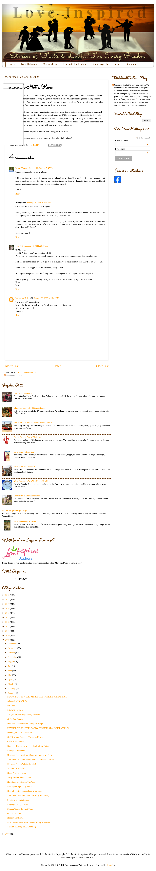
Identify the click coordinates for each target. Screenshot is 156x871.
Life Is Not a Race (15, 710)
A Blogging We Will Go (17, 701)
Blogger (110, 865)
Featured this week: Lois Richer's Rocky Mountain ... (29, 822)
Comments (9, 375)
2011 (7, 631)
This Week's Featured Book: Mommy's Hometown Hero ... (31, 759)
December (12, 644)
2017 (7, 604)
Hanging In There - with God (19, 733)
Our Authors (50, 64)
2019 (7, 595)
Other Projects (100, 64)
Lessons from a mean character (27, 496)
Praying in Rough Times (17, 804)
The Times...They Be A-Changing (21, 827)
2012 (7, 626)
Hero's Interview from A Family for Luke (24, 791)
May (10, 675)
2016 (7, 608)
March (11, 684)
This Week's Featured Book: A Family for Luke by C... (30, 795)
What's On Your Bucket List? (26, 466)
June (10, 670)
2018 (7, 599)
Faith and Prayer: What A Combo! (21, 764)
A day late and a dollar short (19, 777)
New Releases (29, 64)
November (12, 648)
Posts (115, 85)
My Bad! (11, 706)
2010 (7, 635)
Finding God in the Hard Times (20, 809)
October (11, 653)
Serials (117, 64)
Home (11, 64)
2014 (7, 617)
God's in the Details (15, 741)
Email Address (131, 140)
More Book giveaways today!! (15, 510)
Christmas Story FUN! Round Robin (29, 408)
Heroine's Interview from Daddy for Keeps (25, 723)
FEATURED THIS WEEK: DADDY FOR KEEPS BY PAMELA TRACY (38, 728)
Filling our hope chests (17, 750)
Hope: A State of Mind (16, 773)
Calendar (132, 64)
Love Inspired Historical (24, 452)
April (10, 679)
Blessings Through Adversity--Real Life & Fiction (28, 746)
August (11, 661)
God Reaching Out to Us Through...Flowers (25, 737)
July (10, 666)
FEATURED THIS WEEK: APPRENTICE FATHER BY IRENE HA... (37, 697)
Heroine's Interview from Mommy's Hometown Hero (29, 755)
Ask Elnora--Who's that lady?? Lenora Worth (33, 422)
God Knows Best (14, 813)
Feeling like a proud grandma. (19, 786)
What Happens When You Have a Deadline (32, 481)
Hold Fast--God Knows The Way (21, 782)
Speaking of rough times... (18, 800)
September (12, 657)
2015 (7, 613)
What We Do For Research (25, 521)
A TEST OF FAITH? (16, 768)
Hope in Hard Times (15, 818)
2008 (7, 834)
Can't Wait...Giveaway (23, 393)
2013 (7, 622)
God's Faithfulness (15, 719)
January (11, 693)
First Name (131, 149)
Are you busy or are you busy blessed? (23, 715)
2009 (7, 640)
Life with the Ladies (74, 64)
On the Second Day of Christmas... (28, 437)
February (12, 688)
